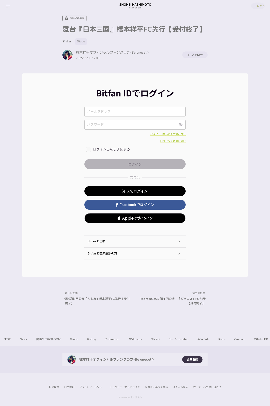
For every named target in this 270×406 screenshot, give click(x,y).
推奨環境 (54, 387)
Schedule (218, 339)
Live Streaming (192, 339)
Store (238, 339)
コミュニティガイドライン (125, 387)
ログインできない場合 (173, 141)
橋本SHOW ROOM (52, 339)
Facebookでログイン (135, 205)
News (25, 339)
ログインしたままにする (111, 149)
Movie (79, 339)
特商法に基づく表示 (156, 387)
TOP (8, 339)
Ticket (66, 41)
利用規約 (69, 387)
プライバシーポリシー (92, 387)
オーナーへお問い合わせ (207, 387)
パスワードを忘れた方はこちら (168, 134)
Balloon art (121, 339)
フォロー (195, 55)
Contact (257, 339)
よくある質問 (180, 387)
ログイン (257, 6)
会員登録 (192, 359)
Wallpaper (145, 339)
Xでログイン (134, 191)
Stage (81, 41)
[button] (135, 218)
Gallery (99, 339)
